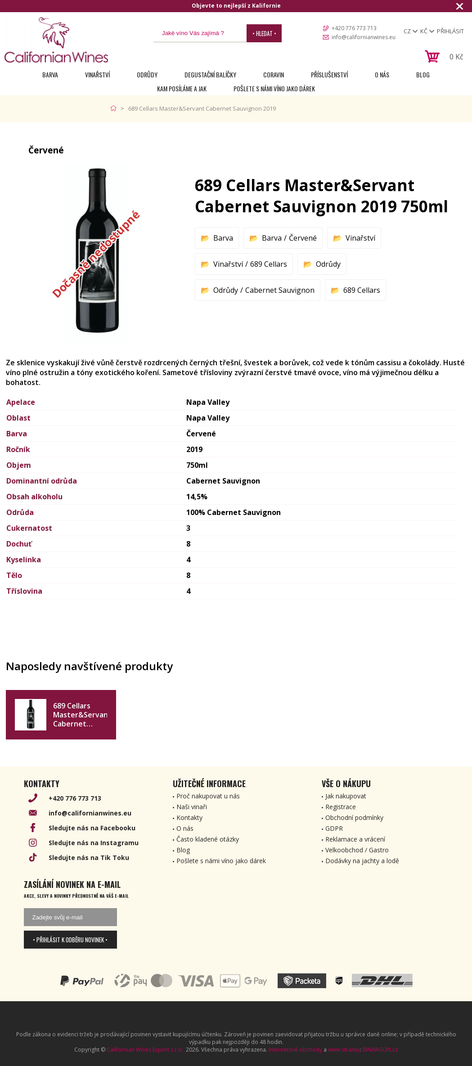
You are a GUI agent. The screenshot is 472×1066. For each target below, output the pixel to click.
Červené (303, 238)
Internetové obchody (295, 1049)
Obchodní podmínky (354, 817)
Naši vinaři (191, 806)
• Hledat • (264, 33)
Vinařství (97, 74)
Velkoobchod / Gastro (357, 850)
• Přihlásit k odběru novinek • (70, 939)
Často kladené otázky (207, 839)
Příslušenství (329, 74)
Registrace (340, 806)
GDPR (334, 828)
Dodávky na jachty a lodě (362, 860)
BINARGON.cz (380, 1049)
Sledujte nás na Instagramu (94, 842)
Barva (50, 74)
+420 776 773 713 (354, 28)
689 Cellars (268, 264)
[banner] (56, 40)
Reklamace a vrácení (355, 839)
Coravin (273, 74)
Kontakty (189, 817)
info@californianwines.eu (364, 37)
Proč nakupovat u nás (208, 796)
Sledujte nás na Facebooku (92, 828)
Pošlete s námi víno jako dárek (274, 88)
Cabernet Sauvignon (280, 290)
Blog (423, 74)
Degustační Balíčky (210, 74)
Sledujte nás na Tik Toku (89, 857)
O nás (382, 74)
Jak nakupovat (345, 796)
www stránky (344, 1049)
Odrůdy (147, 74)
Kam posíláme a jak (182, 88)
